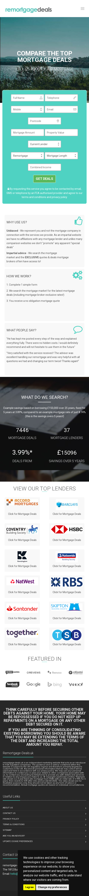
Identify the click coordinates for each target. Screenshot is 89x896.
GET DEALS (44, 179)
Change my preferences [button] (52, 887)
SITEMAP (7, 830)
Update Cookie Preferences (18, 841)
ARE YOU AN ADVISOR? (14, 836)
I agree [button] (29, 887)
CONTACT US (9, 813)
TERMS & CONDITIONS (14, 824)
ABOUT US (8, 808)
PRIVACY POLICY (11, 819)
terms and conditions (34, 197)
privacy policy (59, 197)
